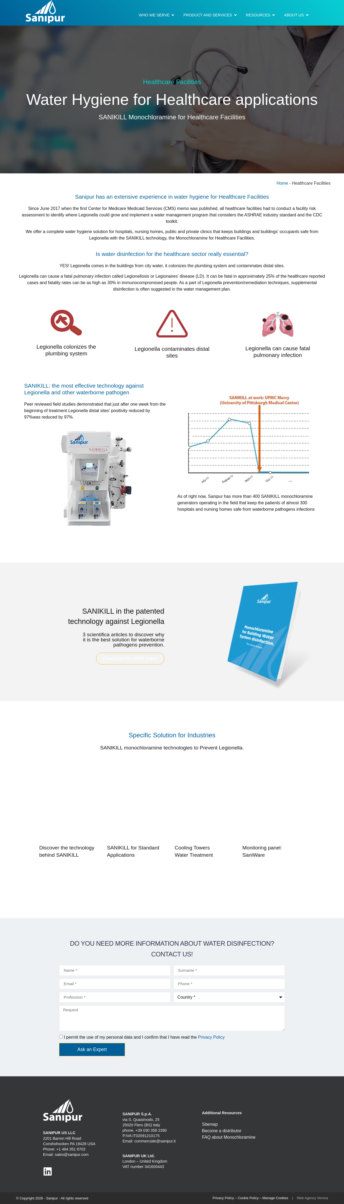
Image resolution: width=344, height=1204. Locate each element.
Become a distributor (221, 1130)
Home (282, 183)
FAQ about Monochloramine (228, 1137)
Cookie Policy (248, 1198)
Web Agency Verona (312, 1198)
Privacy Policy (211, 1037)
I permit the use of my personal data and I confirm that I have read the (144, 1037)
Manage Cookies (275, 1198)
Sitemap (210, 1124)
